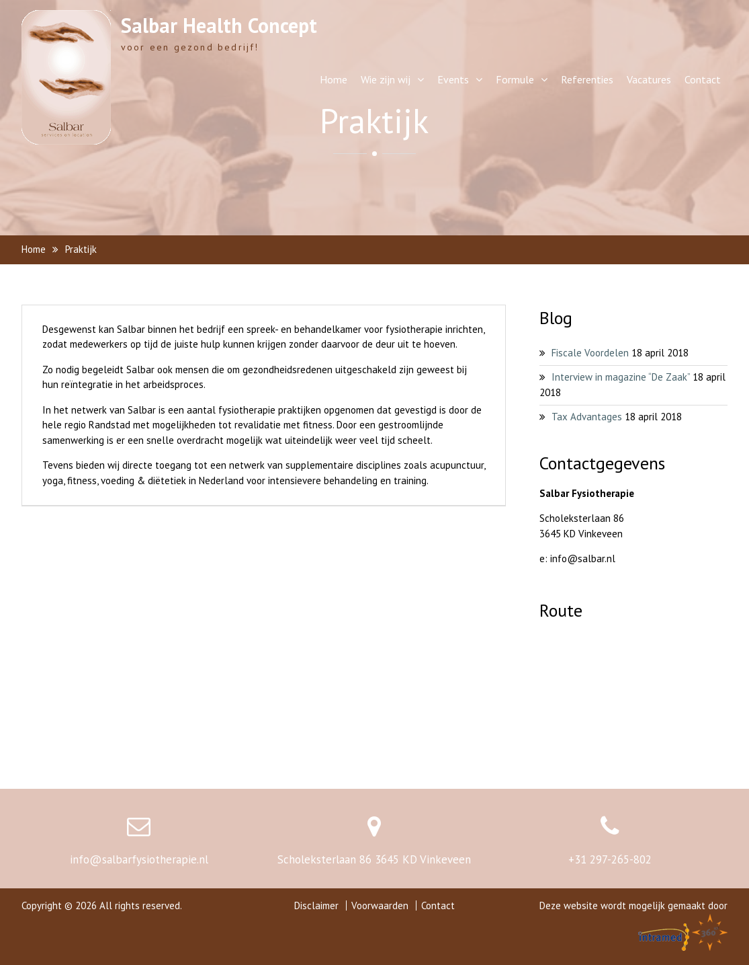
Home (333, 79)
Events (453, 79)
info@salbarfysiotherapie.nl (139, 859)
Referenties (587, 79)
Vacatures (649, 79)
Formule (515, 79)
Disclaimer (316, 905)
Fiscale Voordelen (590, 352)
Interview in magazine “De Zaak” (621, 377)
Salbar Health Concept (219, 25)
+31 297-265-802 (610, 859)
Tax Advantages (587, 416)
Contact (703, 79)
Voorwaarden (379, 905)
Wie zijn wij (385, 79)
